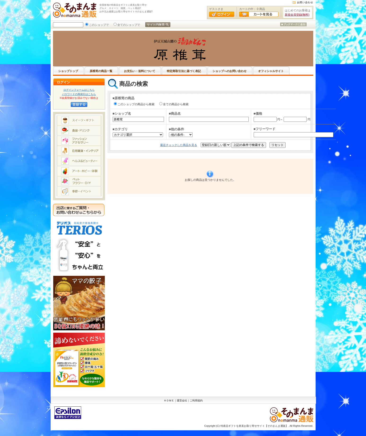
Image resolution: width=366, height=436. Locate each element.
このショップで (98, 25)
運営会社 (182, 400)
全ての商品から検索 (175, 104)
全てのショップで (128, 25)
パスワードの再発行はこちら (79, 94)
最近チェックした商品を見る (178, 145)
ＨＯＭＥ (169, 400)
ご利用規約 (196, 400)
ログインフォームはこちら (79, 89)
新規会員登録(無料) (297, 14)
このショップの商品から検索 (135, 104)
